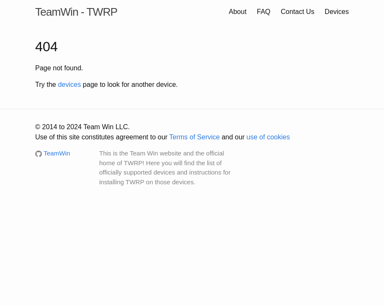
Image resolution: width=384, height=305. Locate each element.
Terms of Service (194, 137)
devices (69, 84)
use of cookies (268, 137)
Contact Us (297, 11)
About (238, 11)
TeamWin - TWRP (76, 12)
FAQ (263, 11)
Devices (337, 11)
